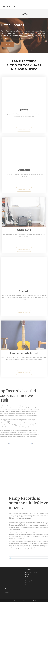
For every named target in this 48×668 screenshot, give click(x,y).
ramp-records (8, 6)
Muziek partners (29, 581)
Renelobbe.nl (36, 600)
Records (27, 585)
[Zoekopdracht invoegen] (13, 592)
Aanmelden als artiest (31, 573)
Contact (27, 577)
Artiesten (27, 575)
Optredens (28, 583)
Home (26, 579)
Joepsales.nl (20, 600)
